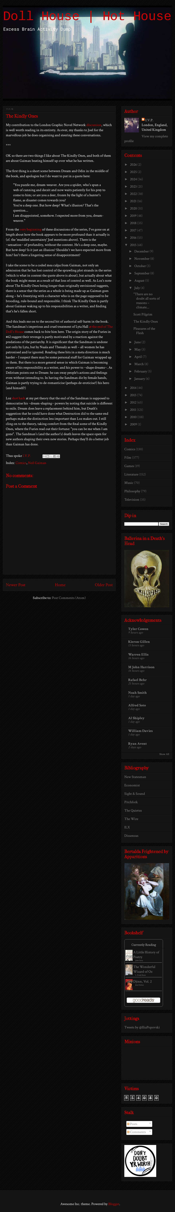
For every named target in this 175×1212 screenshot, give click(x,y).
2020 (134, 208)
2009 (134, 424)
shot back (18, 398)
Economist (132, 785)
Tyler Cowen (138, 629)
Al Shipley (136, 718)
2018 (133, 223)
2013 (133, 395)
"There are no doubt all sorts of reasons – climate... (146, 301)
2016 (133, 237)
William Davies (140, 730)
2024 (133, 179)
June (137, 342)
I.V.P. (149, 120)
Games (129, 466)
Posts (132, 1124)
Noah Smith (137, 692)
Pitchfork (131, 802)
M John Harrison (141, 667)
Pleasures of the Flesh (144, 330)
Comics (20, 463)
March (139, 364)
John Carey (139, 960)
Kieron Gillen (139, 641)
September (142, 273)
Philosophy (132, 491)
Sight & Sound (134, 793)
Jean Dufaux (139, 985)
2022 (133, 193)
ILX (127, 827)
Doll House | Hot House (87, 16)
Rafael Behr (137, 680)
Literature (131, 474)
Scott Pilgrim (142, 314)
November (142, 258)
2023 (133, 186)
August (139, 280)
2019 (133, 215)
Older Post (104, 585)
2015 (133, 245)
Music (128, 482)
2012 (133, 402)
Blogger (113, 1204)
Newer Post (15, 585)
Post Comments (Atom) (69, 597)
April (138, 356)
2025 (133, 172)
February (141, 371)
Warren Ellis (138, 654)
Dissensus (131, 835)
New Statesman (135, 777)
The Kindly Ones (145, 321)
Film (127, 457)
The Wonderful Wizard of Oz (144, 969)
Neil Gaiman (37, 463)
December (141, 251)
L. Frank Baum (140, 975)
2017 (133, 230)
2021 (133, 201)
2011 (133, 409)
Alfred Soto (137, 705)
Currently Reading (143, 945)
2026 (133, 164)
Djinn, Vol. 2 (142, 981)
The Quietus (133, 810)
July (137, 288)
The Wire (131, 819)
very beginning (30, 229)
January (140, 378)
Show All (164, 754)
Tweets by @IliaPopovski (142, 1027)
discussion (93, 125)
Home (60, 585)
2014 (133, 387)
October (140, 266)
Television (131, 499)
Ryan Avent (137, 743)
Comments (136, 1132)
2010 (133, 417)
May (137, 349)
